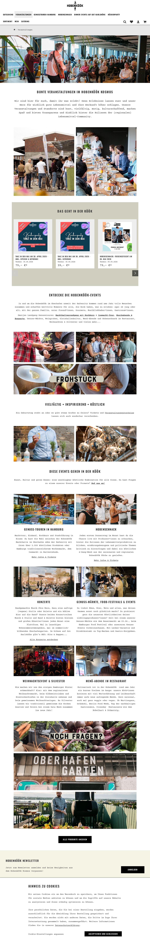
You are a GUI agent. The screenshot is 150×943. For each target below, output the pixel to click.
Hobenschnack (65, 14)
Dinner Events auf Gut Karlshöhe (89, 14)
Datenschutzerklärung (67, 925)
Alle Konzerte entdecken (44, 640)
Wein (17, 21)
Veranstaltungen (23, 14)
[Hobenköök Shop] (14, 29)
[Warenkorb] (144, 22)
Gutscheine (8, 14)
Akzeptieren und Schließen (103, 933)
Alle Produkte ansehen (75, 839)
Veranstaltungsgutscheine (119, 413)
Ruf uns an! (98, 483)
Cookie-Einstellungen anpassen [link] (46, 934)
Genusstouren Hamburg (45, 14)
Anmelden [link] (133, 869)
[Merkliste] (131, 22)
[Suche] (124, 22)
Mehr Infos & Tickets (44, 557)
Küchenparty (114, 14)
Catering (25, 21)
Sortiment (7, 21)
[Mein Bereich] (138, 22)
